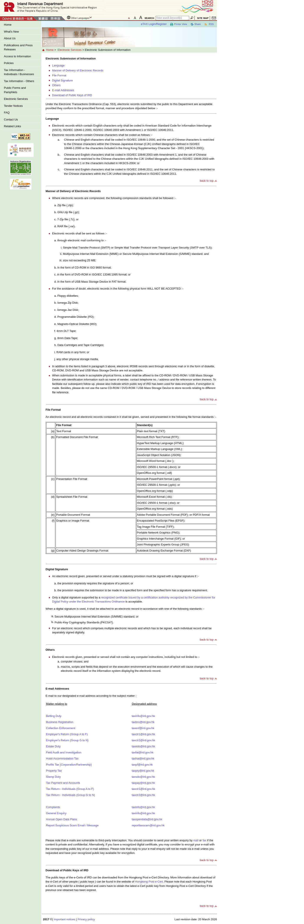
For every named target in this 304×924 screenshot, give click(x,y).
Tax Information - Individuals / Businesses (19, 72)
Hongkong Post (149, 881)
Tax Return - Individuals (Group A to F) (70, 789)
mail (196, 840)
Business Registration (59, 722)
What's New (11, 31)
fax (204, 840)
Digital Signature (62, 80)
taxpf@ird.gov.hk (142, 764)
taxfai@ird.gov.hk (142, 752)
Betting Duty (53, 716)
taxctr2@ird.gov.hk (143, 740)
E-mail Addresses (63, 90)
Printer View (178, 24)
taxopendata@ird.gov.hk (147, 819)
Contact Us (11, 119)
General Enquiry (56, 813)
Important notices (64, 919)
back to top (207, 180)
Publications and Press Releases (18, 47)
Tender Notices (13, 105)
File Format (59, 75)
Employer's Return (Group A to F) (67, 734)
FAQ (7, 112)
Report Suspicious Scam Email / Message (72, 825)
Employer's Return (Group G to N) (67, 740)
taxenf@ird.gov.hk (143, 728)
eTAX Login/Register (154, 24)
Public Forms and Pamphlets (15, 90)
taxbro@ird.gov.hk (143, 722)
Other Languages (80, 18)
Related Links (12, 126)
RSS (209, 24)
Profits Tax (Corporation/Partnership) (69, 764)
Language (58, 65)
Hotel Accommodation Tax (62, 758)
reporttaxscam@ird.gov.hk (148, 825)
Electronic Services (16, 98)
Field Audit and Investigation (63, 752)
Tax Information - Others (19, 81)
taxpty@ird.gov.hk (143, 770)
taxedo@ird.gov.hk (143, 746)
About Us (9, 38)
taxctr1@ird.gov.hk (143, 734)
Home (8, 24)
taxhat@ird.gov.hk (143, 758)
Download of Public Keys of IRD (72, 95)
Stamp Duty (53, 776)
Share (195, 24)
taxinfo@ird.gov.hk (143, 716)
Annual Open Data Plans (61, 819)
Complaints (53, 807)
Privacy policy (86, 919)
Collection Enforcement (60, 728)
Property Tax (54, 770)
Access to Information (17, 56)
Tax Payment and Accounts (63, 782)
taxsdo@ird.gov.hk (143, 776)
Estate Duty (53, 746)
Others (56, 85)
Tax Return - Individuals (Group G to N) (70, 795)
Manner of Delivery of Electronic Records (77, 70)
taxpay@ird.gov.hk (143, 782)
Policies (9, 63)
